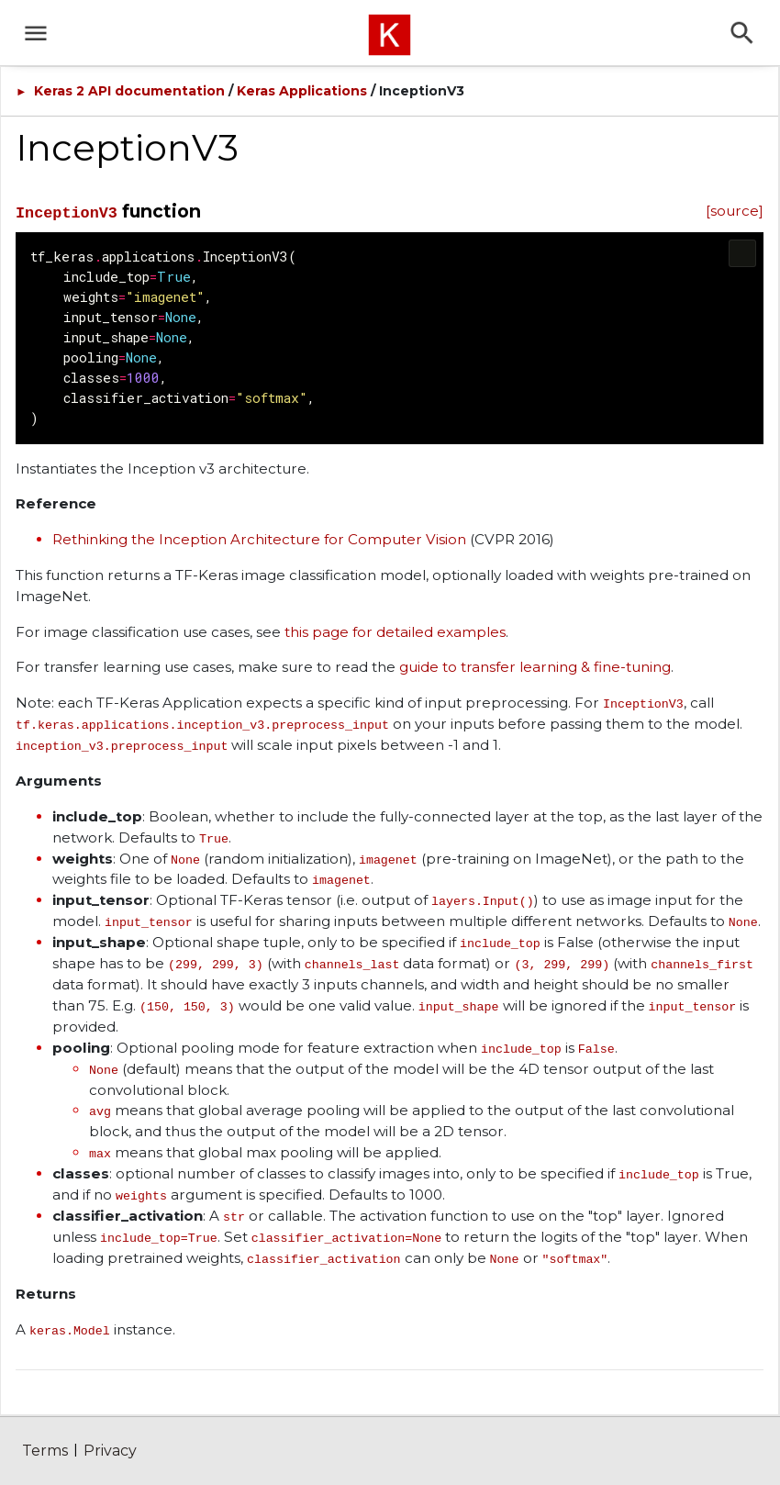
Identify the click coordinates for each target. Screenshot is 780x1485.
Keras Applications (302, 91)
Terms (45, 1450)
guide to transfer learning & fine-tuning (535, 667)
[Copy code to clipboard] (742, 253)
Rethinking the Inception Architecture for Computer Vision (259, 539)
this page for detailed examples (395, 632)
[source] (734, 210)
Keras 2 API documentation (129, 91)
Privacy (110, 1450)
